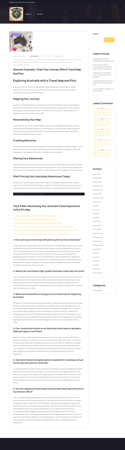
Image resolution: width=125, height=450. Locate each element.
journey (27, 62)
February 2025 (97, 225)
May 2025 (96, 213)
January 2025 (97, 229)
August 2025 (97, 202)
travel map (26, 65)
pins (54, 62)
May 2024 (96, 261)
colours (55, 60)
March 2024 (96, 269)
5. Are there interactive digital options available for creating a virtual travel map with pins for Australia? (46, 230)
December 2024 (98, 233)
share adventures (61, 62)
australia (30, 60)
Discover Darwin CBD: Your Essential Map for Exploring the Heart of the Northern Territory (102, 67)
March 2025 (96, 221)
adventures (23, 60)
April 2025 (96, 217)
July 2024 (96, 253)
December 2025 (98, 186)
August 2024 (97, 249)
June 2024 (96, 257)
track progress (17, 65)
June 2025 (96, 210)
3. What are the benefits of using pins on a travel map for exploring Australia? (38, 223)
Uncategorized (58, 56)
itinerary (21, 62)
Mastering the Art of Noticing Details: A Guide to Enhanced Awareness (102, 75)
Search (95, 34)
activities (16, 60)
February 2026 (97, 178)
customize (62, 60)
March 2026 (96, 174)
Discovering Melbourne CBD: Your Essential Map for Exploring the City (103, 83)
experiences (77, 60)
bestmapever (34, 56)
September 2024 (98, 245)
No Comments (46, 56)
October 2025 (97, 194)
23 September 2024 (19, 56)
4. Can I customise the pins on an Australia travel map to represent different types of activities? (44, 227)
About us (28, 14)
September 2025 (98, 198)
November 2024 (98, 237)
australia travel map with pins (43, 60)
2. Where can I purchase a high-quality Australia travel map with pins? (36, 219)
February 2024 (97, 273)
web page (96, 140)
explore (15, 62)
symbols (70, 62)
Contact (40, 14)
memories (41, 62)
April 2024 (96, 265)
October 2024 (97, 241)
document (69, 60)
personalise (48, 62)
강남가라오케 (97, 119)
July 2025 (96, 206)
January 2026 (97, 182)
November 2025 (98, 190)
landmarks (33, 62)
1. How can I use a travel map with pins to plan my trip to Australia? (35, 216)
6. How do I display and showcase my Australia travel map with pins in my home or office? (42, 234)
